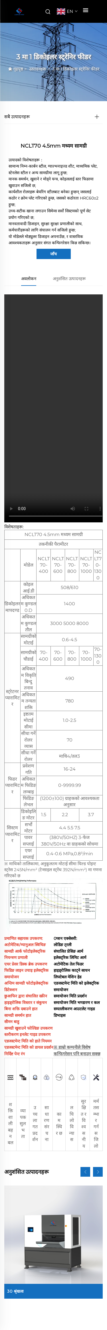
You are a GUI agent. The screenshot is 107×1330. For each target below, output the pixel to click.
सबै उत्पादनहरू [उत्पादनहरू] (17, 116)
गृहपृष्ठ (18, 69)
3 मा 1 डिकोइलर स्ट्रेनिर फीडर (75, 69)
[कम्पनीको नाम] (19, 12)
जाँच (53, 253)
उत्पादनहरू (37, 69)
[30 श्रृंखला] (53, 1242)
